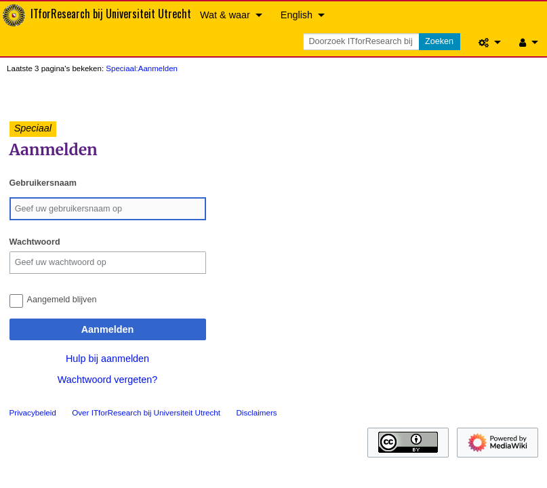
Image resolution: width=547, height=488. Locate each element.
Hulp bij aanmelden (107, 358)
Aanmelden (107, 329)
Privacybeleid (32, 412)
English (296, 14)
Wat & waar (225, 14)
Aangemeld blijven (62, 299)
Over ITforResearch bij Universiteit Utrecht (146, 412)
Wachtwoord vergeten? (107, 379)
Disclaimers (256, 412)
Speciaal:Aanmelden (142, 68)
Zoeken (439, 41)
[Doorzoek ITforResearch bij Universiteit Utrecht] (362, 41)
